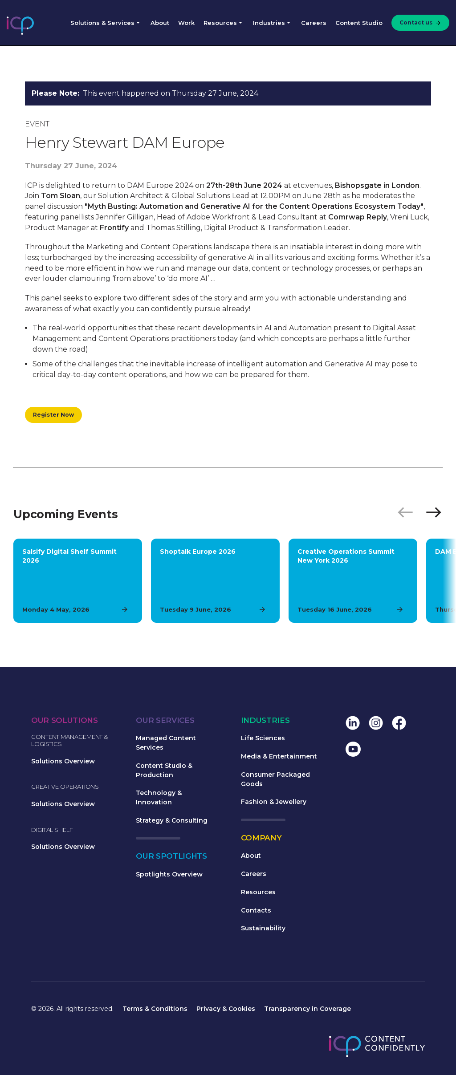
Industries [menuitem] (269, 22)
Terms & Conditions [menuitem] (154, 1009)
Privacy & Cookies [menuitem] (225, 1009)
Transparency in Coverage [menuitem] (307, 1009)
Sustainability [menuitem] (263, 928)
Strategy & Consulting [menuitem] (172, 820)
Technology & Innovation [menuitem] (159, 797)
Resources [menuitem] (220, 22)
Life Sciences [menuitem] (263, 738)
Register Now (53, 414)
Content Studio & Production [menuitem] (164, 770)
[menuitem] (418, 23)
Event (37, 124)
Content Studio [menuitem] (359, 22)
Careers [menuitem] (313, 22)
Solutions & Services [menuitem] (102, 22)
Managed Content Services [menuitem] (166, 742)
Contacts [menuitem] (256, 910)
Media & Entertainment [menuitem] (279, 756)
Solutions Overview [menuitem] (63, 761)
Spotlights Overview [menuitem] (169, 874)
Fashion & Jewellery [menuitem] (273, 802)
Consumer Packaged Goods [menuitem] (275, 779)
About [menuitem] (160, 22)
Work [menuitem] (186, 22)
